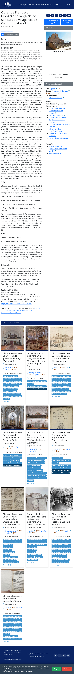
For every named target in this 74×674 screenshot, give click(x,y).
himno (5, 547)
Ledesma (32, 449)
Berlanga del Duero (35, 373)
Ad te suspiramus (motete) (10, 388)
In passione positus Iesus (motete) (12, 383)
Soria (6, 447)
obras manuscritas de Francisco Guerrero (12, 381)
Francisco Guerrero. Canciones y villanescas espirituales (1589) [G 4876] (12, 621)
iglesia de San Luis (55, 98)
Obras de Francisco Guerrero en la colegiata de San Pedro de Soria (12, 436)
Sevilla (31, 531)
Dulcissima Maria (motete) (58, 118)
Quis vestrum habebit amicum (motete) (12, 628)
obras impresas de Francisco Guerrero (61, 378)
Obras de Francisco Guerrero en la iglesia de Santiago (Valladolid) (12, 357)
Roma (56, 367)
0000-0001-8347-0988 (7, 31)
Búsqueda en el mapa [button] (52, 22)
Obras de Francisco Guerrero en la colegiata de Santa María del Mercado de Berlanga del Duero (36, 360)
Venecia (56, 449)
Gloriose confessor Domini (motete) (12, 396)
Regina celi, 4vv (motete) (9, 391)
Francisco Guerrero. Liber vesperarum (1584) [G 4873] (61, 381)
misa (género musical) (9, 557)
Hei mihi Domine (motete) (58, 138)
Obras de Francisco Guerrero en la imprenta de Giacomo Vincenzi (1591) (61, 437)
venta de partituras (57, 458)
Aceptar (56, 669)
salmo (53, 386)
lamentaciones (32, 559)
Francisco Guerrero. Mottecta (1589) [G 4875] (61, 465)
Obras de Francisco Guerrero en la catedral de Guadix (12, 598)
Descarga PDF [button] (67, 22)
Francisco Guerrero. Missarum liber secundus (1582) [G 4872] (61, 383)
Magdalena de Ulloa (56, 153)
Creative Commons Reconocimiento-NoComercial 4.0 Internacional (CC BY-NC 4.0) (20, 310)
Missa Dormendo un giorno (10, 562)
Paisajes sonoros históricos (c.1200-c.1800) (38, 4)
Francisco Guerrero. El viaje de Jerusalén (61, 549)
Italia (67, 367)
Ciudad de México (10, 531)
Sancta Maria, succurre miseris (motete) (37, 473)
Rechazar (67, 669)
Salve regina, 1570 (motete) (10, 386)
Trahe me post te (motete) (59, 393)
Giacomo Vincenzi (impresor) (60, 473)
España (52, 89)
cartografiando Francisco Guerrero (12, 378)
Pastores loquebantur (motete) (60, 562)
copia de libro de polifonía (10, 376)
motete (51, 113)
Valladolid (7, 367)
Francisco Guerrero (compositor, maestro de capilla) (58, 148)
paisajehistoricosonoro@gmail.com (37, 654)
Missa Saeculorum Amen (10, 559)
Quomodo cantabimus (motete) (60, 559)
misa (61, 388)
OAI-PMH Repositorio (37, 656)
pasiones (38, 557)
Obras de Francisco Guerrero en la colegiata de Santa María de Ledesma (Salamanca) (36, 437)
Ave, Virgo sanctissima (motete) (11, 393)
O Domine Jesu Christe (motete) (36, 462)
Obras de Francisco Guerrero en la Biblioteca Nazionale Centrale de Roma (61, 519)
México (8, 533)
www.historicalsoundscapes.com (12, 659)
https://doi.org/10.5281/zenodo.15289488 (16, 304)
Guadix (7, 607)
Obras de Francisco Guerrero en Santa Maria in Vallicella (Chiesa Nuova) (61, 357)
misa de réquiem (55, 115)
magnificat (66, 386)
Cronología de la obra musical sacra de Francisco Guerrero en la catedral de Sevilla (36, 519)
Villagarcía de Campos (60, 91)
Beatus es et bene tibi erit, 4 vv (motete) (37, 475)
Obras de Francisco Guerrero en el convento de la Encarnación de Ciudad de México (12, 519)
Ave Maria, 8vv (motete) (34, 467)
